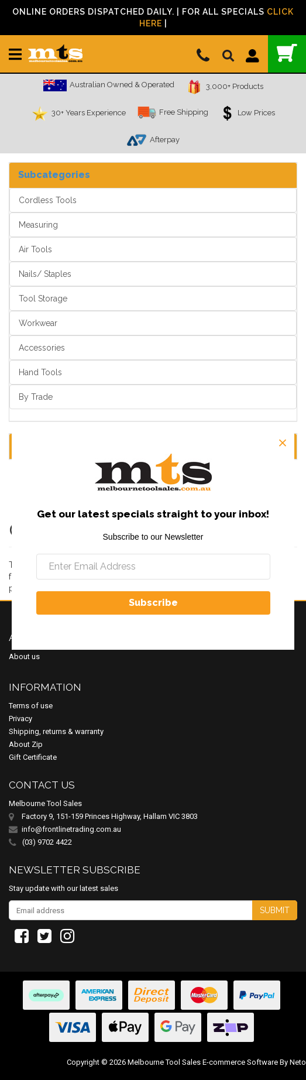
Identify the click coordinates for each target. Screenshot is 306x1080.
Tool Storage (43, 298)
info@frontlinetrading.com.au (71, 829)
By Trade (36, 397)
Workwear (38, 323)
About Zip (26, 744)
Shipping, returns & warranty (56, 731)
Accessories (42, 347)
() (287, 53)
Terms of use (31, 705)
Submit (275, 910)
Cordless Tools (48, 200)
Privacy (20, 718)
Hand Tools (40, 372)
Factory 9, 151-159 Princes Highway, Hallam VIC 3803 (110, 816)
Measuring (38, 224)
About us (24, 656)
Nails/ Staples (45, 274)
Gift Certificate (33, 757)
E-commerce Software (240, 1062)
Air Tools (35, 249)
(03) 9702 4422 (40, 842)
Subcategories (54, 174)
